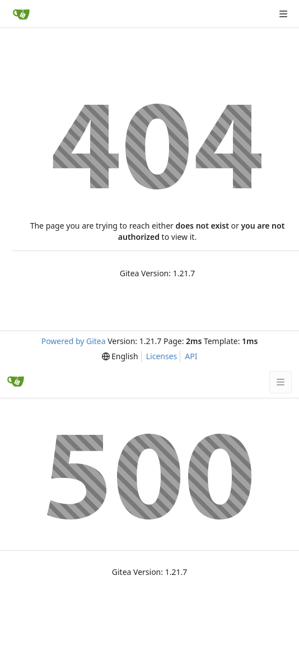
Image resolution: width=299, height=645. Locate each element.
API (191, 356)
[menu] (120, 356)
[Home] (21, 14)
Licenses (161, 356)
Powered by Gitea (73, 341)
